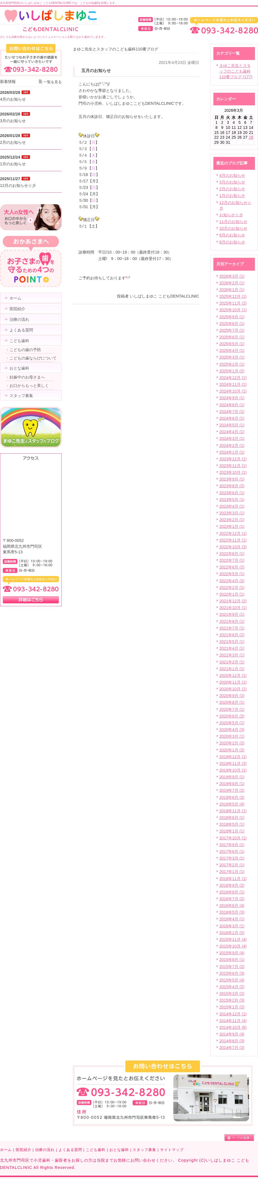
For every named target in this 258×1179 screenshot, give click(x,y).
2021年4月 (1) (232, 648)
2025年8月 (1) (232, 323)
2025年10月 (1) (233, 310)
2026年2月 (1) (232, 283)
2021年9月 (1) (232, 614)
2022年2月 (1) (232, 587)
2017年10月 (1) (233, 838)
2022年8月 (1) (232, 553)
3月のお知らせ (232, 182)
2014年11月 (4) (233, 1020)
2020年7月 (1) (232, 709)
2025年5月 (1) (232, 344)
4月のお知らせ (232, 175)
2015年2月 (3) (232, 1000)
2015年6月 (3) (232, 973)
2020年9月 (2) (232, 695)
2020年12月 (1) (233, 675)
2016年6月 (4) (232, 905)
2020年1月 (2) (232, 750)
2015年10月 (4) (233, 946)
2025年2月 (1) (232, 364)
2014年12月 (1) (233, 1014)
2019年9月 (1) (232, 777)
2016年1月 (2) (232, 932)
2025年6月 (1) (232, 337)
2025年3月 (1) (232, 357)
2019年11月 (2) (233, 763)
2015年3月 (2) (232, 993)
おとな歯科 (119, 1150)
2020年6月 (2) (232, 716)
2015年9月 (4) (232, 953)
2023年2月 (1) (232, 519)
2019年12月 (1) (233, 757)
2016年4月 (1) (232, 919)
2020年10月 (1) (233, 689)
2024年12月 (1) (233, 377)
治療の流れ (45, 1150)
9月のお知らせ (232, 235)
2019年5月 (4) (232, 804)
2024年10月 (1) (233, 391)
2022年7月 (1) (232, 560)
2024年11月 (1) (233, 384)
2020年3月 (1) (232, 736)
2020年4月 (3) (232, 729)
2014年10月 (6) (233, 1027)
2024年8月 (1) (232, 405)
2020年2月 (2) (232, 743)
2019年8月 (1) (232, 783)
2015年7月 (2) (232, 966)
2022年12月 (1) (233, 533)
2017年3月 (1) (232, 858)
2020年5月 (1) (232, 723)
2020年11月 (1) (233, 682)
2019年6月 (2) (232, 797)
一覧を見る (52, 82)
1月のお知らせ (232, 195)
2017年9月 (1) (232, 845)
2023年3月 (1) (232, 513)
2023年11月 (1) (233, 465)
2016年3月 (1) (232, 926)
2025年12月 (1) (233, 296)
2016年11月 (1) (233, 878)
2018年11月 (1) (233, 811)
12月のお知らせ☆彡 (18, 185)
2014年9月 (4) (232, 1034)
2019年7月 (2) (232, 790)
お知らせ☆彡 (231, 215)
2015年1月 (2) (232, 1007)
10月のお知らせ (233, 228)
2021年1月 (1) (232, 669)
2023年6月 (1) (232, 493)
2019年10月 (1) (233, 770)
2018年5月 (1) (232, 824)
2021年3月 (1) (232, 655)
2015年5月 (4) (232, 980)
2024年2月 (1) (232, 445)
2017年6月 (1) (232, 851)
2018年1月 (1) (232, 831)
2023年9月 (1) (232, 479)
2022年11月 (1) (233, 540)
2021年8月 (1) (232, 621)
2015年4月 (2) (232, 987)
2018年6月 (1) (232, 817)
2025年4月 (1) (232, 350)
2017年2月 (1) (232, 865)
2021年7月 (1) (232, 628)
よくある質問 (70, 1150)
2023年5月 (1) (232, 499)
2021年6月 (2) (232, 635)
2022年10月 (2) (233, 547)
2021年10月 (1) (233, 607)
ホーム (6, 1150)
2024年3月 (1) (232, 438)
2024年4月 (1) (232, 432)
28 (251, 137)
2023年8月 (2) (232, 486)
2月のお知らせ (232, 189)
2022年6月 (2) (232, 567)
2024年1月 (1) (232, 452)
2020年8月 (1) (232, 702)
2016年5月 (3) (232, 912)
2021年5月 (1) (232, 641)
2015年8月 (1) (232, 959)
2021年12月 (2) (233, 601)
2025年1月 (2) (232, 371)
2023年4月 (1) (232, 506)
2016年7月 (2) (232, 899)
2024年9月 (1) (232, 398)
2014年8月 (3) (232, 1041)
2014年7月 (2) (232, 1047)
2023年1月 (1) (232, 526)
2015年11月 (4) (233, 939)
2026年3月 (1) (232, 276)
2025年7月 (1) (232, 330)
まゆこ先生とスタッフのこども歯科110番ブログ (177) (235, 71)
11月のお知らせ (233, 221)
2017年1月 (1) (232, 871)
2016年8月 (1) (232, 892)
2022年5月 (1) (232, 574)
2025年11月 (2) (233, 303)
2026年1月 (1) (232, 289)
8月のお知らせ (232, 242)
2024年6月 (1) (232, 418)
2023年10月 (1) (233, 472)
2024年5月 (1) (232, 425)
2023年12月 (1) (233, 459)
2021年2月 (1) (232, 662)
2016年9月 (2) (232, 885)
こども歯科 (95, 1150)
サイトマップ (172, 1150)
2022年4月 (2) (232, 581)
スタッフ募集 (144, 1150)
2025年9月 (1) (232, 317)
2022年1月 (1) (232, 594)
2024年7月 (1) (232, 411)
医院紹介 (23, 1150)
